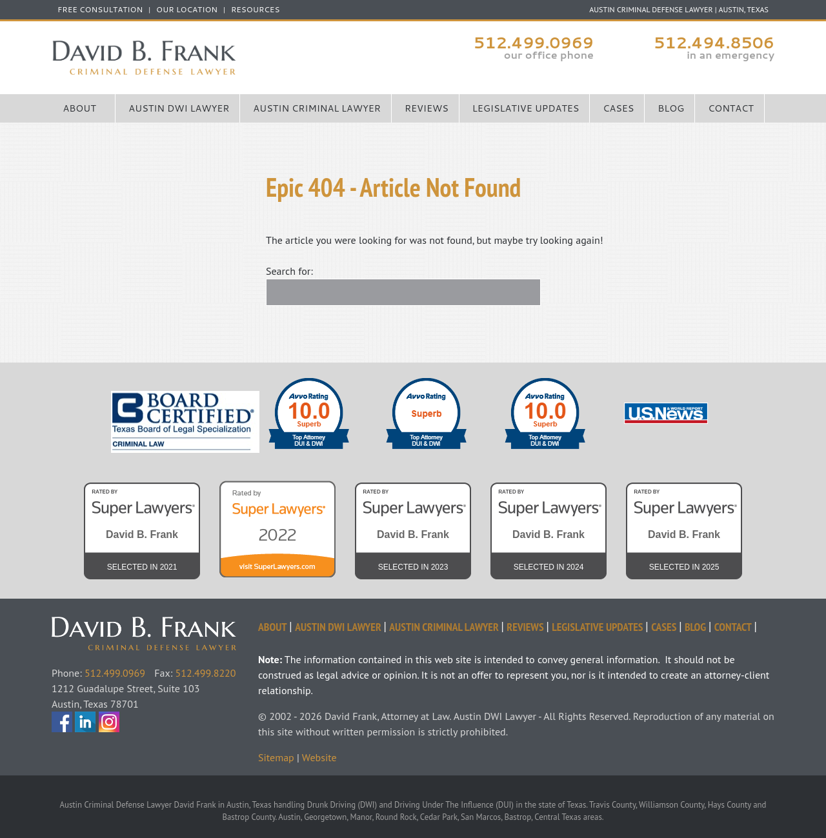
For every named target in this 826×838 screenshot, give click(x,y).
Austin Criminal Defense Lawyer (232, 58)
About (79, 108)
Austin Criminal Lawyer (317, 108)
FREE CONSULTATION (100, 10)
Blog (671, 108)
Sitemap (276, 757)
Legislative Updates (525, 108)
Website (319, 757)
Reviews (426, 108)
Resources (255, 10)
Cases (618, 108)
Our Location (186, 10)
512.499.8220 (206, 672)
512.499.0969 (534, 43)
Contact (731, 108)
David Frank (155, 624)
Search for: (289, 270)
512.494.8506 (714, 43)
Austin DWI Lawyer (178, 108)
